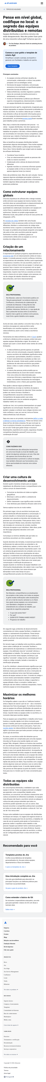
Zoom (34, 337)
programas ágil (8, 256)
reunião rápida (8, 728)
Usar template (12, 66)
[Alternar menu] (42, 3)
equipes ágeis (27, 118)
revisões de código (11, 221)
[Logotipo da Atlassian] (10, 3)
